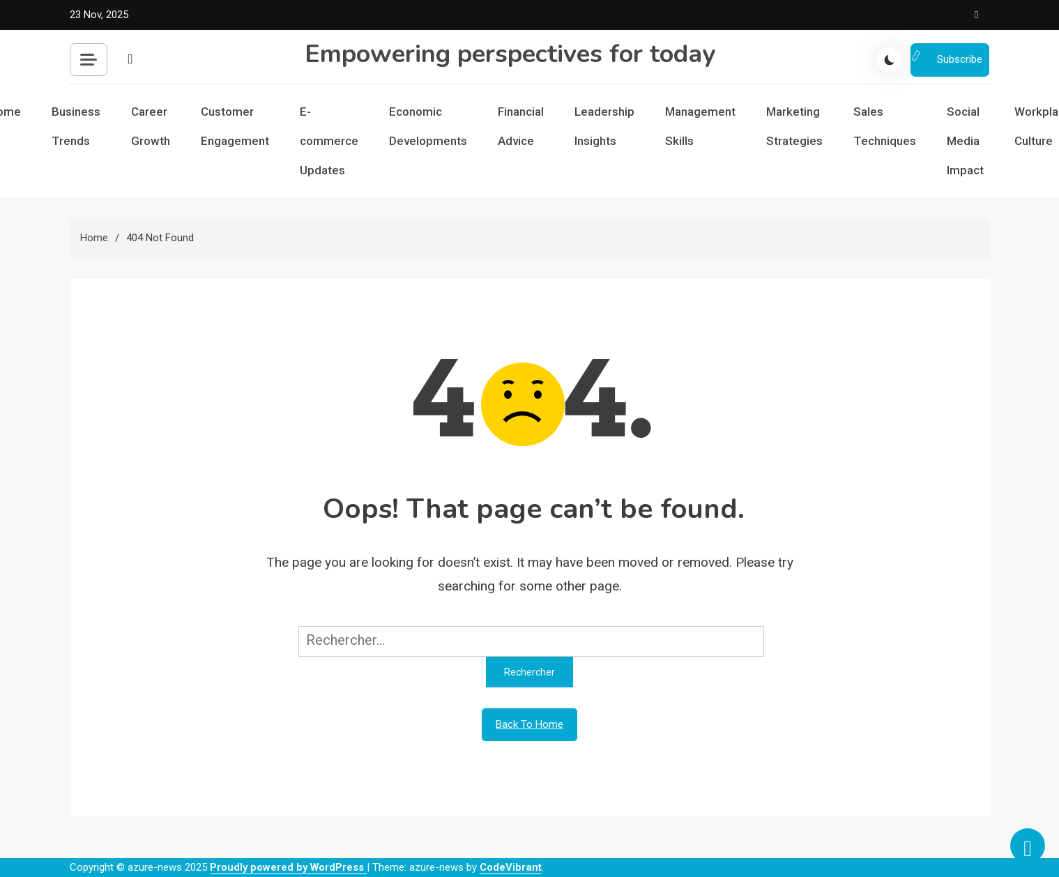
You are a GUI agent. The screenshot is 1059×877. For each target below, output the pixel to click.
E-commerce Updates (329, 141)
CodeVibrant (511, 867)
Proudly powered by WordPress (288, 867)
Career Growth (150, 126)
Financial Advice (521, 126)
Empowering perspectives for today (510, 54)
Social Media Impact (965, 141)
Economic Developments (428, 126)
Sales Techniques (884, 126)
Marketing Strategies (794, 126)
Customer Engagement (235, 126)
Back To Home (529, 724)
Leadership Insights (604, 126)
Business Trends (76, 126)
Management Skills (700, 126)
